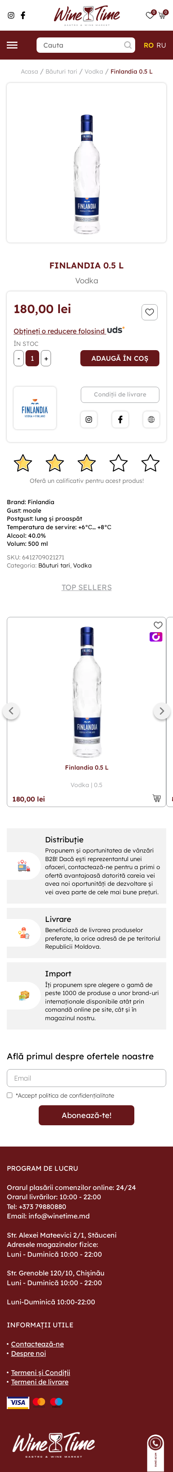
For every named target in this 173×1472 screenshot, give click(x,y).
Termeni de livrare (39, 1382)
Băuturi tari (61, 71)
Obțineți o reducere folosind (69, 331)
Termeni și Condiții (40, 1372)
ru (161, 45)
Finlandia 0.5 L (132, 71)
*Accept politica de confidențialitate (65, 1095)
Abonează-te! (86, 1115)
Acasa (29, 71)
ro (149, 45)
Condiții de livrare (120, 394)
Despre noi (28, 1353)
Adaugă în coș (119, 358)
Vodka (94, 71)
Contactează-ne (37, 1344)
